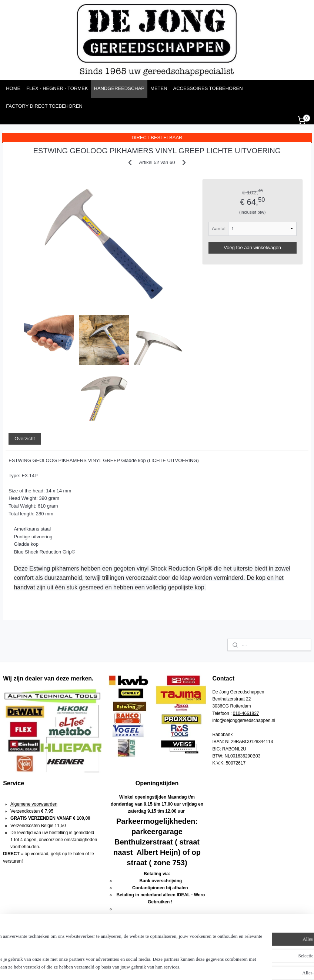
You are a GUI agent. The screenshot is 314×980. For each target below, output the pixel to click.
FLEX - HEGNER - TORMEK (57, 88)
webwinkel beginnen (182, 966)
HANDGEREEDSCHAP (119, 88)
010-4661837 (246, 713)
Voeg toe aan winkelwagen (252, 247)
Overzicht (24, 438)
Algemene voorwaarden (33, 804)
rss (158, 966)
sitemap (145, 966)
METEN (158, 88)
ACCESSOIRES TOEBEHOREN (208, 88)
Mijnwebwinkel (240, 966)
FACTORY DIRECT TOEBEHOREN (44, 106)
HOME (13, 88)
